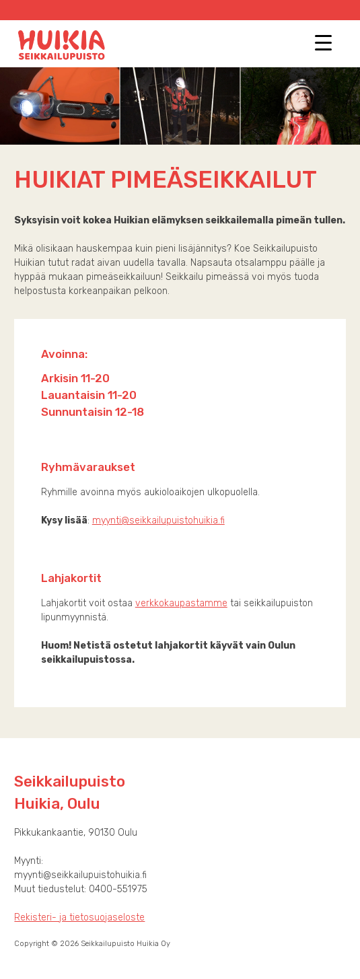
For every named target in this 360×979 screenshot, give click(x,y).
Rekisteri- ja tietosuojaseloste (79, 917)
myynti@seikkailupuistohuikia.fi (158, 520)
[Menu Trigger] (323, 42)
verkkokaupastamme (181, 603)
